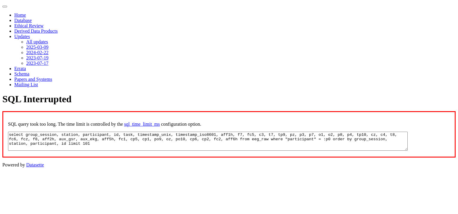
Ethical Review (28, 25)
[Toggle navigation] (4, 6)
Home (20, 15)
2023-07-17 (37, 63)
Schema (21, 73)
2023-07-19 (37, 57)
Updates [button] (22, 36)
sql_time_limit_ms (142, 124)
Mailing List (26, 84)
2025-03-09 (37, 47)
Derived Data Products (36, 31)
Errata (20, 68)
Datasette (35, 164)
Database (23, 20)
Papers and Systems (33, 79)
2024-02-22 (37, 52)
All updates (37, 41)
